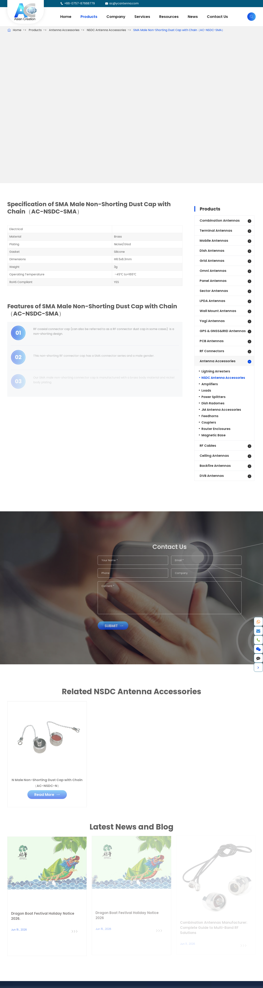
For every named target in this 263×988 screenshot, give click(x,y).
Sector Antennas (214, 290)
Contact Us (217, 16)
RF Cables (208, 445)
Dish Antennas (212, 250)
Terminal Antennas (216, 230)
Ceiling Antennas (214, 455)
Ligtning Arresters (215, 371)
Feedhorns (209, 416)
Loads (206, 390)
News (193, 16)
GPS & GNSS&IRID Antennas (223, 331)
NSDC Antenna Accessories (106, 30)
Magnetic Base (213, 435)
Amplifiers (209, 384)
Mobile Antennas (214, 240)
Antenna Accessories (64, 30)
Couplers (208, 422)
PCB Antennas (212, 341)
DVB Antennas (212, 475)
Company (115, 16)
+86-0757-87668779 (79, 3)
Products (89, 16)
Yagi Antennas (212, 321)
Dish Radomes (212, 403)
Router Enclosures (215, 429)
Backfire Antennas (215, 465)
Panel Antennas (213, 280)
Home (65, 16)
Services (142, 16)
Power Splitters (213, 397)
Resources (169, 16)
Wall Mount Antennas (218, 311)
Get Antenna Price (34, 158)
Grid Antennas (212, 260)
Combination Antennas (220, 220)
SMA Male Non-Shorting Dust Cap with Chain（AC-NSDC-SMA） (179, 30)
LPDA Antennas (212, 300)
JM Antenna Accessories (221, 409)
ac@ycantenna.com (124, 3)
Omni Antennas (213, 270)
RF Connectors (212, 351)
